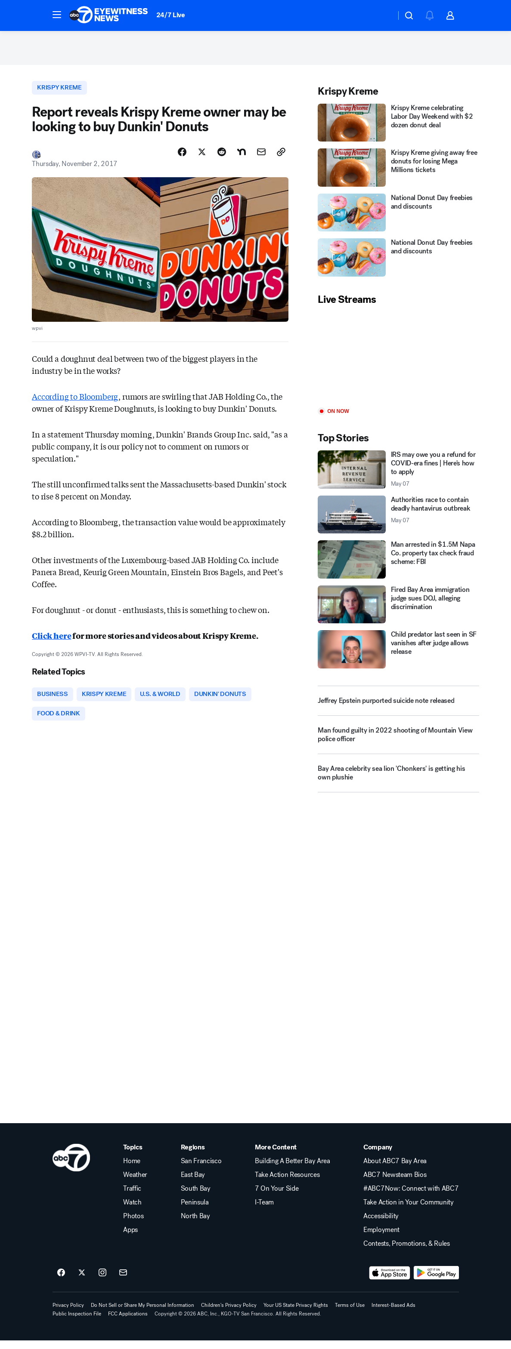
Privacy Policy (68, 1313)
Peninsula (195, 1210)
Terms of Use (350, 1313)
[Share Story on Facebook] (182, 158)
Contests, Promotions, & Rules (406, 1252)
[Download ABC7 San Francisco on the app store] (389, 1281)
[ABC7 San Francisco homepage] (108, 15)
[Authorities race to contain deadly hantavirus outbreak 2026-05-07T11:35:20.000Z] (398, 519)
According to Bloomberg (75, 402)
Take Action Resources (287, 1183)
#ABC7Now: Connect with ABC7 (410, 1197)
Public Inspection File (77, 1322)
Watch (132, 1210)
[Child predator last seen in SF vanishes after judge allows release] (398, 654)
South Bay (196, 1197)
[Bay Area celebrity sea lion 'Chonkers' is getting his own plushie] (398, 781)
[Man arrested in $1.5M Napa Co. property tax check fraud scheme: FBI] (398, 564)
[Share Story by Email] (261, 158)
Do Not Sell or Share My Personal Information (142, 1313)
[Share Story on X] (202, 158)
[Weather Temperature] (382, 15)
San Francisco (201, 1169)
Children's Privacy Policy (229, 1313)
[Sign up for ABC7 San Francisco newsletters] (123, 1281)
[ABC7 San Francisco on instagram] (102, 1281)
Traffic (132, 1197)
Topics (132, 1155)
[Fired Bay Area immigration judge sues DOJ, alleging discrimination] (398, 609)
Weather (135, 1183)
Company (377, 1155)
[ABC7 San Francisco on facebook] (61, 1281)
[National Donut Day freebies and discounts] (398, 217)
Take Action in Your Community (408, 1210)
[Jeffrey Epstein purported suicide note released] (398, 705)
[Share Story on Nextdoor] (241, 158)
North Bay (195, 1224)
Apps (130, 1238)
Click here (51, 641)
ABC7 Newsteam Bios (394, 1183)
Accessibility (381, 1224)
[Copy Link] (281, 158)
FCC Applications (128, 1322)
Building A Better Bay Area (292, 1169)
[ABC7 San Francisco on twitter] (81, 1281)
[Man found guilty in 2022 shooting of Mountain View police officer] (398, 742)
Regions (193, 1155)
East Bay (193, 1183)
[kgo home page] (71, 1166)
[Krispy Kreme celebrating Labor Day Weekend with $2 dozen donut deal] (398, 127)
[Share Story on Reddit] (221, 158)
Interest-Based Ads (393, 1313)
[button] (57, 14)
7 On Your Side (277, 1197)
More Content (276, 1155)
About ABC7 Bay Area (395, 1169)
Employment (381, 1238)
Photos (133, 1224)
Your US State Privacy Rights (295, 1313)
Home (131, 1169)
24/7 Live (170, 14)
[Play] (398, 362)
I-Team (264, 1210)
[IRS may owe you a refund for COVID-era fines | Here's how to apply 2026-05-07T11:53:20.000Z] (398, 474)
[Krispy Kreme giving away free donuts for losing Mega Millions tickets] (398, 172)
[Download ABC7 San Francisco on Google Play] (436, 1281)
